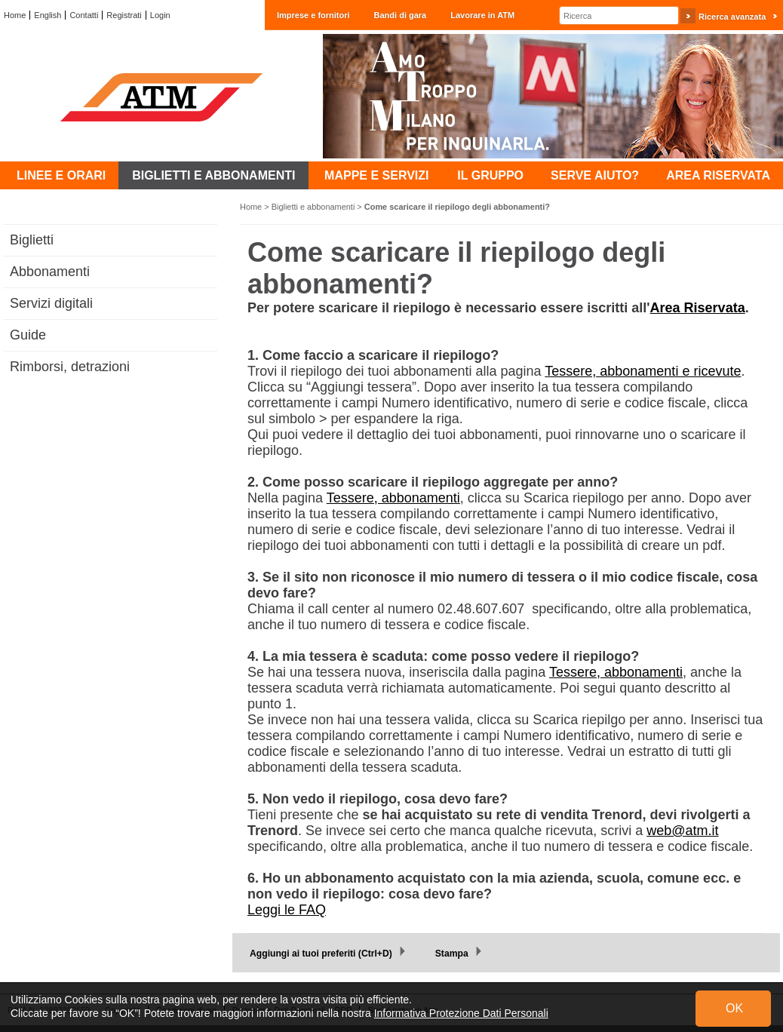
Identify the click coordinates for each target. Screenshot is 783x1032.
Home (15, 15)
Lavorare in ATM (482, 15)
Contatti (83, 15)
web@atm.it (682, 830)
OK (734, 1008)
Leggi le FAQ (286, 909)
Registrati (123, 15)
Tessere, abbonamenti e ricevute (643, 371)
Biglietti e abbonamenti (313, 206)
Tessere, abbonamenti (393, 497)
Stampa (451, 953)
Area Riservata (697, 307)
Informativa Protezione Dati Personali (461, 1013)
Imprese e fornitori (313, 15)
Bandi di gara (400, 15)
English (47, 15)
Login (160, 15)
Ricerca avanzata (732, 16)
